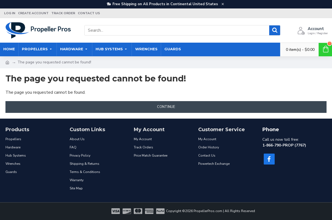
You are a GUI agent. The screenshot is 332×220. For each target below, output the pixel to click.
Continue (166, 106)
